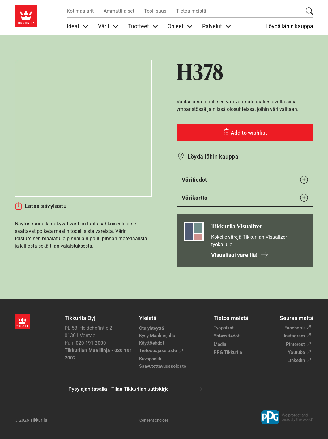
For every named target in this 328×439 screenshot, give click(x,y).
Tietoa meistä (191, 11)
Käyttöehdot (151, 343)
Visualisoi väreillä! (239, 255)
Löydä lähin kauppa (289, 26)
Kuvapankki (151, 359)
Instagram (294, 336)
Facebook (294, 328)
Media (220, 344)
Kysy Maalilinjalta (157, 335)
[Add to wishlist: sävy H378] (245, 132)
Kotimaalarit (80, 11)
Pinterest (295, 344)
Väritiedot (245, 180)
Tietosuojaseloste (158, 350)
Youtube (296, 352)
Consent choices (154, 420)
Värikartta (245, 198)
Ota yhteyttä (151, 328)
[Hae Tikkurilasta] (309, 11)
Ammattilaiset (119, 11)
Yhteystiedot (227, 336)
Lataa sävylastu (40, 206)
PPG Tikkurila (228, 352)
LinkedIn (296, 360)
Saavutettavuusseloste (162, 366)
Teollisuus (155, 11)
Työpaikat (224, 328)
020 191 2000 (91, 343)
